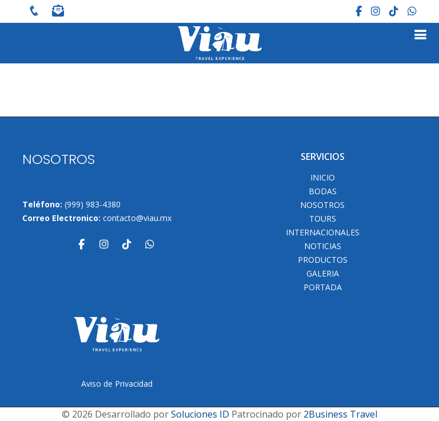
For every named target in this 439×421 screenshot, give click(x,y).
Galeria (322, 274)
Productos (323, 260)
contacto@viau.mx (137, 217)
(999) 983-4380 (93, 204)
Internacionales (323, 232)
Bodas (323, 191)
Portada (323, 287)
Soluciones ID (200, 414)
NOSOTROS (322, 205)
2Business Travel (340, 414)
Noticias (322, 246)
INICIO (322, 178)
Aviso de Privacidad (117, 383)
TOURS (322, 219)
